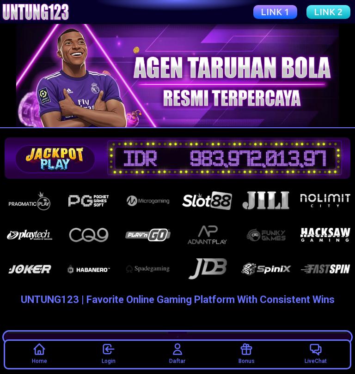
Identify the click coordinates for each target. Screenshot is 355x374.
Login (109, 353)
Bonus (247, 353)
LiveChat (316, 353)
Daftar (177, 353)
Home (39, 353)
